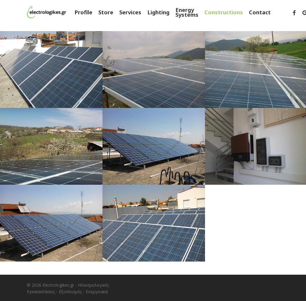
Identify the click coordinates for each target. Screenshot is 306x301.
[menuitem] (283, 15)
